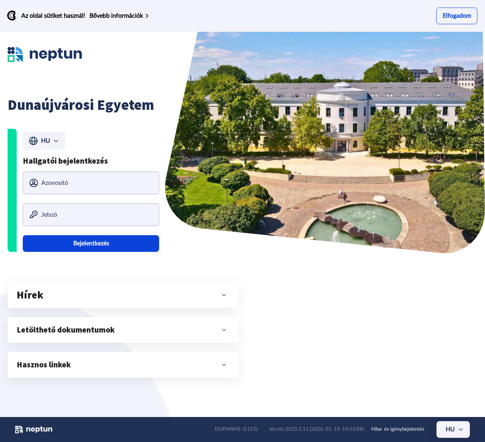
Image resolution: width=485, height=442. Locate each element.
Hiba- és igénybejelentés (397, 429)
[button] (123, 295)
